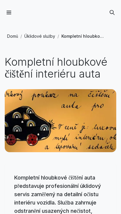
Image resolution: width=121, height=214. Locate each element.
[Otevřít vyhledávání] (112, 12)
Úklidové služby (39, 36)
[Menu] (8, 12)
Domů (12, 36)
